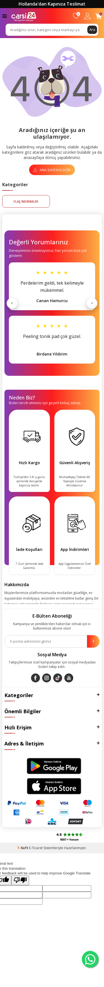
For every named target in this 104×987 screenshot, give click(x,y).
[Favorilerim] (76, 16)
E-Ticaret (36, 848)
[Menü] (4, 15)
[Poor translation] (20, 880)
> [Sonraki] (92, 302)
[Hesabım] (87, 16)
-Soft (23, 848)
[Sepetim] (98, 16)
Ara (92, 29)
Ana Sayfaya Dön (52, 169)
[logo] (23, 15)
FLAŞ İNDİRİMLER (26, 201)
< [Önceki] (12, 302)
